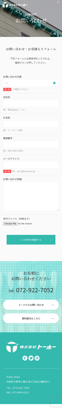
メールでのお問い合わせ (31, 309)
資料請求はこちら (31, 323)
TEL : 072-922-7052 (18, 392)
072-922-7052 (31, 294)
